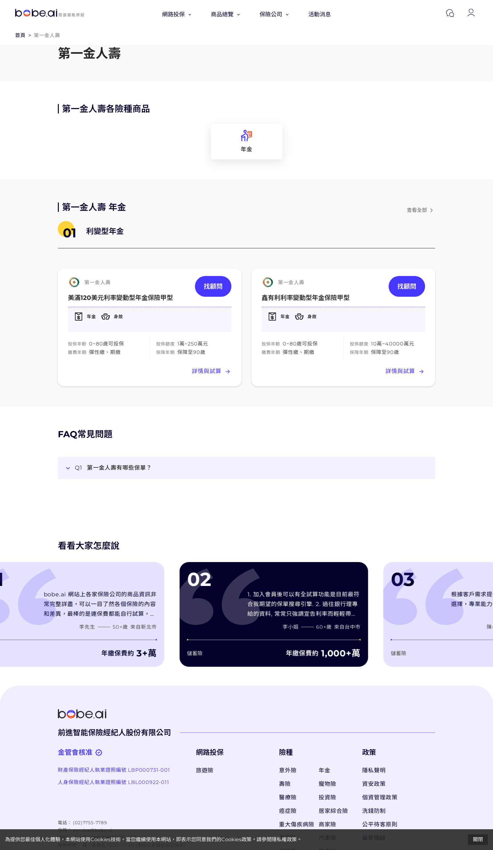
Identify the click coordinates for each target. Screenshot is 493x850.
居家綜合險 (333, 811)
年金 (325, 770)
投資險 (327, 797)
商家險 (327, 824)
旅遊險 (204, 770)
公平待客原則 (380, 824)
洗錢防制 (374, 811)
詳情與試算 (211, 371)
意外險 (287, 770)
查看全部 (421, 210)
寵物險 (327, 784)
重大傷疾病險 (295, 824)
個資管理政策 (380, 797)
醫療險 (287, 797)
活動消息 (319, 14)
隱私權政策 (284, 839)
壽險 (285, 784)
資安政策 (374, 784)
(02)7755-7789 (90, 822)
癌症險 (287, 811)
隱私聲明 (374, 770)
